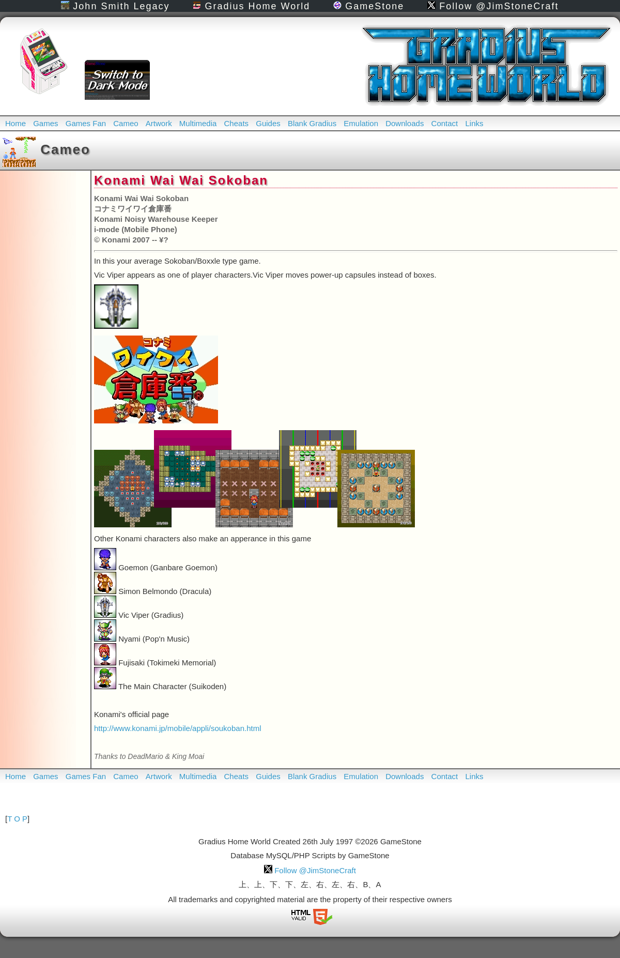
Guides (268, 123)
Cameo (125, 123)
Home (15, 123)
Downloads (404, 123)
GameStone (368, 6)
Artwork (159, 123)
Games (45, 123)
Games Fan (86, 123)
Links (474, 123)
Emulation (361, 123)
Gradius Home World (251, 6)
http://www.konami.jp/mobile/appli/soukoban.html (177, 728)
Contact (444, 123)
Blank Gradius (312, 123)
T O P (17, 818)
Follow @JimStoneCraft (493, 6)
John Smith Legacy (115, 6)
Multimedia (198, 123)
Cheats (236, 123)
